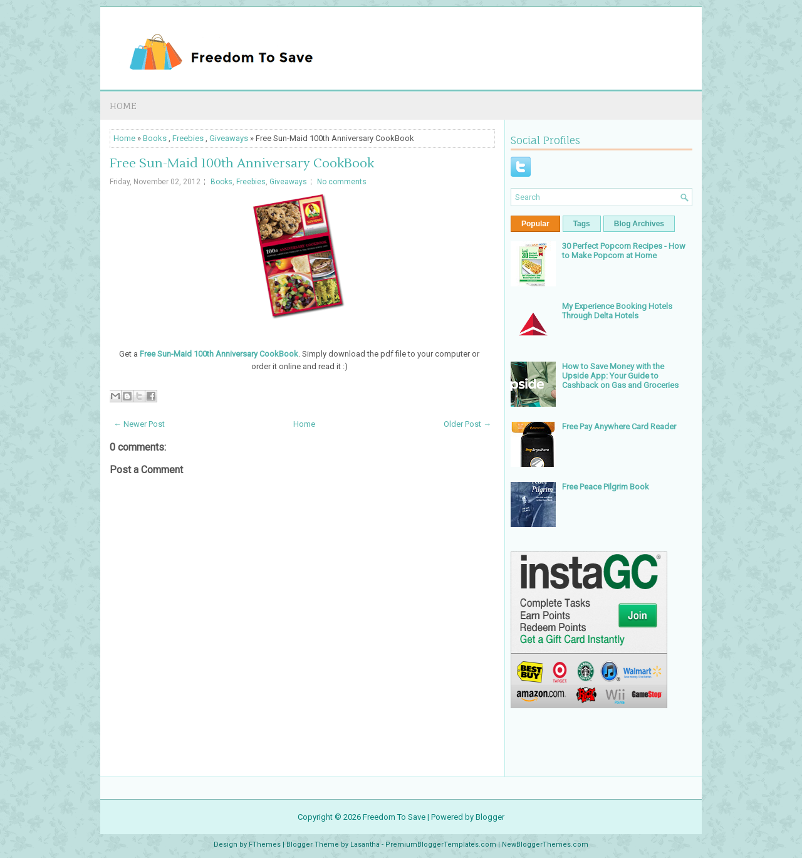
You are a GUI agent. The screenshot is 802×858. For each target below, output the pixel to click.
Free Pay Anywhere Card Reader (619, 426)
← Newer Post (139, 424)
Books (155, 138)
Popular (535, 223)
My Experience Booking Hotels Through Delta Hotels (617, 310)
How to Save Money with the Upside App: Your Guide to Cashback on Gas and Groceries (620, 376)
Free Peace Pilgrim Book (605, 486)
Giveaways (228, 138)
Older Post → (467, 424)
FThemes (265, 844)
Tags (581, 223)
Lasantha (365, 844)
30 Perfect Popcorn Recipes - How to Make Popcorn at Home (623, 250)
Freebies (188, 138)
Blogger (490, 817)
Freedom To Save (394, 817)
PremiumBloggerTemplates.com (440, 844)
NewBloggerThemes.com (545, 844)
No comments (342, 181)
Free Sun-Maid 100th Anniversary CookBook (242, 163)
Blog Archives (639, 223)
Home (123, 105)
